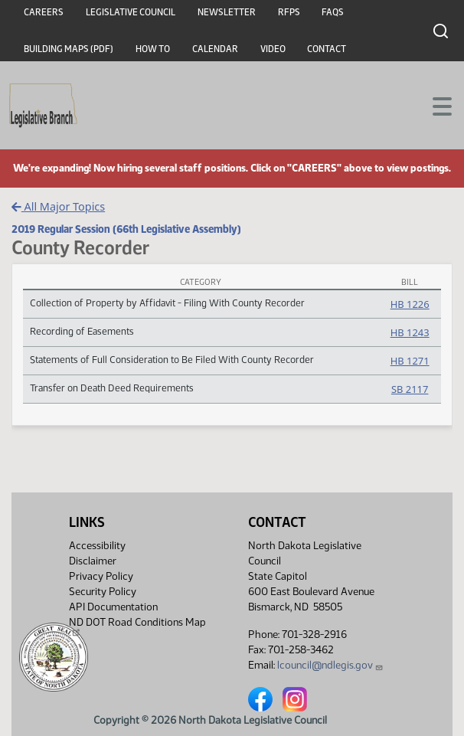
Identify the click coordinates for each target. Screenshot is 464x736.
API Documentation (113, 606)
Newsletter (227, 12)
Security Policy (102, 591)
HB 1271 (410, 361)
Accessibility (97, 545)
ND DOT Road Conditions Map (137, 626)
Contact (326, 49)
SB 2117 (409, 389)
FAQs (333, 12)
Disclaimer (92, 561)
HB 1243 (410, 332)
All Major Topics (58, 206)
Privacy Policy (101, 576)
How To (153, 49)
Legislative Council (130, 12)
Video (273, 49)
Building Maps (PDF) (68, 49)
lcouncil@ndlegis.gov (330, 665)
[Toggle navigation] (434, 105)
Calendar (215, 49)
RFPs (289, 12)
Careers (44, 12)
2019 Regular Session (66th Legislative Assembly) (126, 229)
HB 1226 (410, 304)
